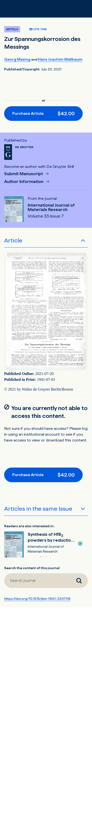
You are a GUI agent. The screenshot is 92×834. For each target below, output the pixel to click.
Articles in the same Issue (38, 508)
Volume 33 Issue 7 (46, 216)
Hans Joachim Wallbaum (60, 59)
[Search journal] (79, 580)
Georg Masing (17, 59)
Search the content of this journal (32, 568)
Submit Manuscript (24, 174)
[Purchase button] (43, 113)
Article (13, 240)
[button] (80, 543)
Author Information (24, 181)
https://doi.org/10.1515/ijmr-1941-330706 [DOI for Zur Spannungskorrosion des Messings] (37, 599)
